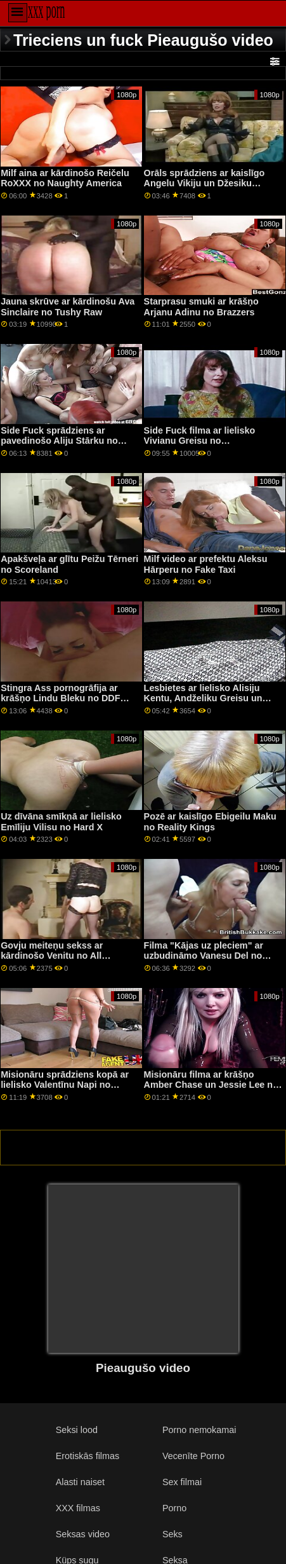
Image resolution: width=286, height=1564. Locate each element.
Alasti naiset (80, 1482)
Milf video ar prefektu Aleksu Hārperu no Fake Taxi (206, 564)
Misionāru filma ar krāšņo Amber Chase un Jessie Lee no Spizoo (211, 1085)
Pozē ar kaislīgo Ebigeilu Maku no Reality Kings (210, 821)
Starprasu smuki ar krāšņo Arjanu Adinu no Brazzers (201, 306)
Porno (174, 1508)
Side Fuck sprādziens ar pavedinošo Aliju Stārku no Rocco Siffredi (59, 440)
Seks (172, 1534)
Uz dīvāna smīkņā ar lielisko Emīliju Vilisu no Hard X (61, 821)
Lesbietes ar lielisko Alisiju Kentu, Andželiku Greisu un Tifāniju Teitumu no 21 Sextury (210, 698)
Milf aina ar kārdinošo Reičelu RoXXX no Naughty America (65, 178)
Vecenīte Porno (193, 1456)
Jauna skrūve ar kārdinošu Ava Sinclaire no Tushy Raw (67, 306)
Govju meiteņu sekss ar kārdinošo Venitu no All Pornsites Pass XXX (52, 955)
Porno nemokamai (199, 1430)
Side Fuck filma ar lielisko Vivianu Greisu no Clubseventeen (200, 440)
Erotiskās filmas (88, 1456)
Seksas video (83, 1534)
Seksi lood (77, 1430)
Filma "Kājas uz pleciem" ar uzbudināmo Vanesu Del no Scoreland (203, 955)
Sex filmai (182, 1482)
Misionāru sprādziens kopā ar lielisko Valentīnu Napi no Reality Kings (65, 1085)
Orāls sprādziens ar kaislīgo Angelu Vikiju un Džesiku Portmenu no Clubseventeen (206, 183)
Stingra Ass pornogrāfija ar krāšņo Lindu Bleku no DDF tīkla (60, 698)
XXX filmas (78, 1508)
